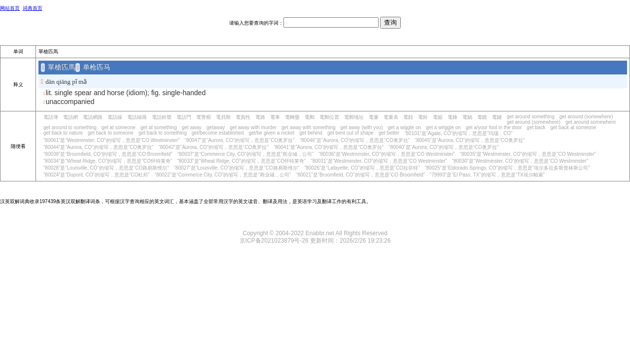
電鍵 (497, 117)
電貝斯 (223, 117)
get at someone (119, 127)
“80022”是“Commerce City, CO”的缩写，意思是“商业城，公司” (223, 175)
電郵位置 (329, 117)
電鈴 (423, 117)
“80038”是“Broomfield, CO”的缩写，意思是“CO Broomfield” (108, 154)
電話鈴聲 (162, 117)
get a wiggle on (404, 127)
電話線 (114, 117)
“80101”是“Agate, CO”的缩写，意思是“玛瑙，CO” (458, 133)
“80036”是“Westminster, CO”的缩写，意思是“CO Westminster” (386, 154)
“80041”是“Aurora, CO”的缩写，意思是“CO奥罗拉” (329, 147)
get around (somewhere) (586, 116)
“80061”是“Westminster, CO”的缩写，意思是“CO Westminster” (111, 140)
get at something (158, 127)
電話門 (183, 117)
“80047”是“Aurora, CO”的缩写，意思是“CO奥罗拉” (239, 140)
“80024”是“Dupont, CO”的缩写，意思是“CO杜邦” (96, 175)
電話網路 (93, 117)
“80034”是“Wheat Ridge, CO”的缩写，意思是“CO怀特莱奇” (107, 161)
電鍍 (482, 117)
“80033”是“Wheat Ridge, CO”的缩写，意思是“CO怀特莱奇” (241, 161)
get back (536, 127)
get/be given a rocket (271, 133)
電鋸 (438, 117)
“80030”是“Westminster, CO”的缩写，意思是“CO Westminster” (520, 161)
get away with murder (253, 127)
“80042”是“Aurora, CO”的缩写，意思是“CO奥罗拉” (213, 147)
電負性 (243, 117)
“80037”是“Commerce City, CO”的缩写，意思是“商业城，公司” (245, 154)
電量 (374, 117)
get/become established (218, 133)
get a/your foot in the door (494, 127)
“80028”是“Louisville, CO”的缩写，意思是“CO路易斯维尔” (106, 168)
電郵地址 (354, 117)
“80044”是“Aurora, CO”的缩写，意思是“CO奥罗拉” (98, 147)
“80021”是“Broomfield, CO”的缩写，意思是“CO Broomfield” (360, 175)
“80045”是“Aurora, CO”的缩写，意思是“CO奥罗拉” (470, 140)
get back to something (163, 133)
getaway (216, 127)
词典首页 (32, 8)
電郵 (310, 117)
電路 (260, 117)
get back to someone (111, 133)
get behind (310, 133)
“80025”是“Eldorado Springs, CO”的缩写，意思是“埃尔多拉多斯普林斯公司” (507, 168)
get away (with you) (362, 127)
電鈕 (408, 117)
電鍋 (467, 117)
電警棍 (203, 117)
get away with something (308, 127)
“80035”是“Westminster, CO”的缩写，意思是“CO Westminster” (528, 154)
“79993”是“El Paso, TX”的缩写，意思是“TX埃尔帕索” (487, 175)
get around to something (70, 127)
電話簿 (50, 117)
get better (389, 133)
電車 (275, 117)
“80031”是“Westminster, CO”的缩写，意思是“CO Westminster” (379, 161)
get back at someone (573, 127)
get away (192, 127)
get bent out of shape (350, 133)
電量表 (391, 117)
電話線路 (137, 117)
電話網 (70, 117)
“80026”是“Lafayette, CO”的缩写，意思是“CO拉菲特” (362, 168)
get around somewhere (590, 122)
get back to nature (63, 133)
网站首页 (10, 8)
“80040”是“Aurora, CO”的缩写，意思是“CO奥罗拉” (443, 147)
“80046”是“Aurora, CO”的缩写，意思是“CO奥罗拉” (355, 140)
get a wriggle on (443, 127)
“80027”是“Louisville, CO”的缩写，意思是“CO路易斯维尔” (236, 168)
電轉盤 (292, 117)
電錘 (452, 117)
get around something (531, 116)
